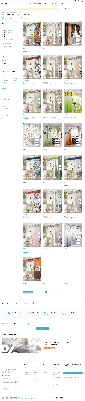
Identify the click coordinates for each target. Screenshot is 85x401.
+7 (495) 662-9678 (6, 375)
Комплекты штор (39, 4)
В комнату (35, 370)
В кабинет (35, 379)
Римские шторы (27, 376)
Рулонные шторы (55, 4)
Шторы (31, 4)
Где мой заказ (55, 367)
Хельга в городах (56, 384)
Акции (64, 4)
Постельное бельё (27, 374)
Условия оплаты (56, 370)
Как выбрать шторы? (56, 374)
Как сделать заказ (56, 379)
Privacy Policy (23, 398)
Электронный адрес (66, 368)
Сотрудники (45, 372)
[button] (80, 292)
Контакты (54, 382)
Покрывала (26, 372)
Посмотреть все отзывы (15, 387)
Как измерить (5, 88)
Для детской (36, 372)
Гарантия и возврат (56, 372)
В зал (35, 367)
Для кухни (26, 379)
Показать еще (28, 292)
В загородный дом (37, 376)
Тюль (48, 4)
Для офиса (35, 374)
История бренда (46, 367)
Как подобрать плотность (7, 125)
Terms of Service (30, 398)
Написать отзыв (43, 328)
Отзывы (5, 323)
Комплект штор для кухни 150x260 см (29, 49)
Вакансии (45, 370)
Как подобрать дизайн (7, 111)
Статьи (44, 374)
